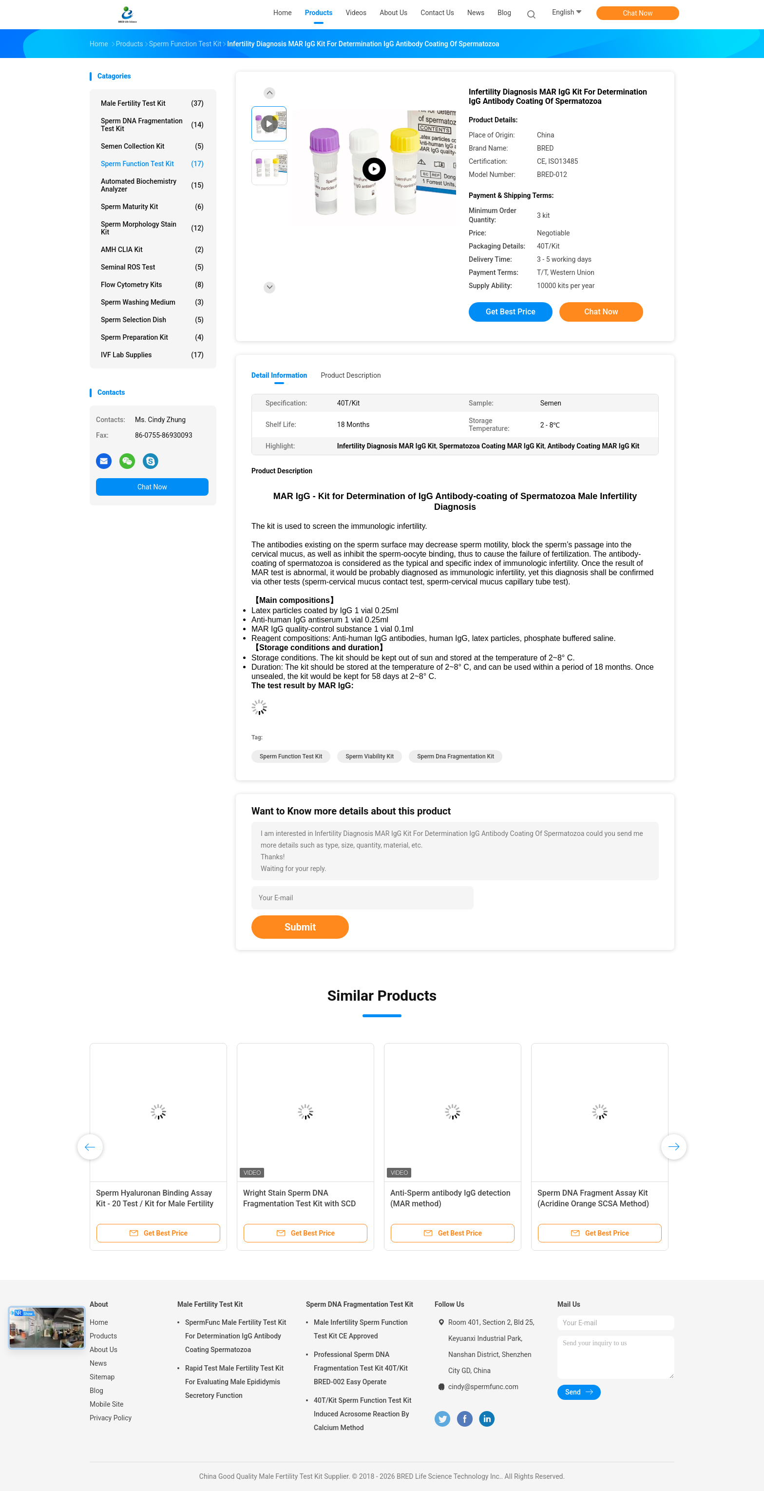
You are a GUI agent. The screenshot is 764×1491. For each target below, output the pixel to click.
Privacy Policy (111, 1418)
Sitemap (102, 1377)
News (98, 1363)
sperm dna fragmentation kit (455, 756)
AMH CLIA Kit (152, 249)
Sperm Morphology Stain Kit (152, 228)
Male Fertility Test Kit (152, 103)
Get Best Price (510, 311)
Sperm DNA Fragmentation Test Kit (152, 125)
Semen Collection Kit (152, 146)
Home (99, 1322)
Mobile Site (107, 1404)
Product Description (351, 375)
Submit (300, 927)
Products (103, 1336)
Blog (96, 1390)
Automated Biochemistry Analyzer (152, 185)
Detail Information (279, 375)
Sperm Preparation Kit (152, 337)
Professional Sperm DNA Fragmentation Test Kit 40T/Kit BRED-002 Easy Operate (361, 1368)
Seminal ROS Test (152, 267)
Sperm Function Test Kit (152, 164)
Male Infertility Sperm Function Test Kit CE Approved (361, 1329)
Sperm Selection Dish (152, 320)
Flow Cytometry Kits (152, 285)
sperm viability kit (369, 756)
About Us (103, 1350)
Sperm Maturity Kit (152, 207)
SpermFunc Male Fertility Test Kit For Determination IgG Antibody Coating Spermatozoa (235, 1336)
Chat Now (638, 13)
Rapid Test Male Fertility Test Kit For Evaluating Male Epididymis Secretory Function (234, 1381)
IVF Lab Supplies (152, 355)
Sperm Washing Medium (152, 302)
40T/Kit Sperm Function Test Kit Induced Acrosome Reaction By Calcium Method (362, 1414)
